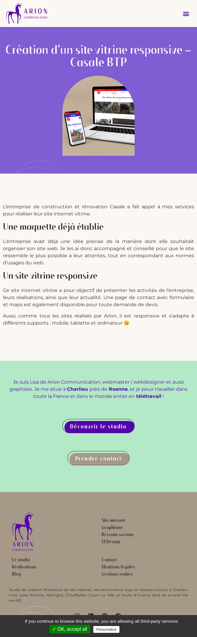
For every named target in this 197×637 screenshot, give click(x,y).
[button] (186, 13)
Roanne (37, 595)
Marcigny (54, 595)
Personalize (106, 629)
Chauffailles (76, 595)
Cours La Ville (101, 595)
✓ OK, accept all (69, 629)
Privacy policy (138, 629)
